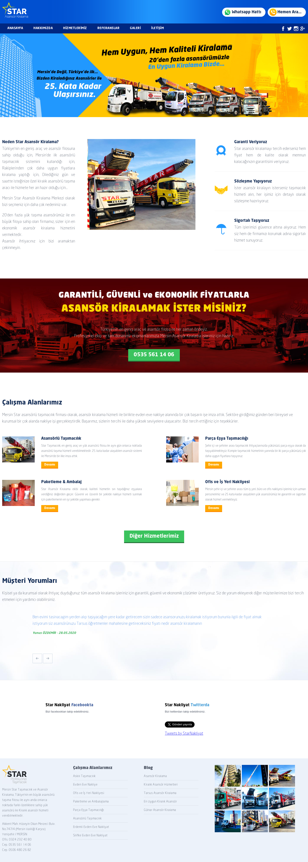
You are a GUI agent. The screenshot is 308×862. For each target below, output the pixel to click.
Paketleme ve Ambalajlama (91, 801)
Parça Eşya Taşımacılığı (88, 810)
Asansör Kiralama (155, 776)
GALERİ (135, 28)
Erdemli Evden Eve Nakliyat (91, 827)
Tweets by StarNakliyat (184, 733)
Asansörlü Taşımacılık (87, 818)
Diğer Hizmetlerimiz (154, 536)
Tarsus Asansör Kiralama (160, 793)
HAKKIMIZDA (43, 28)
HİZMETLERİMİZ (75, 28)
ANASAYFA (15, 28)
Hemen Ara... (289, 12)
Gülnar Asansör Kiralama (160, 810)
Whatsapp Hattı (246, 12)
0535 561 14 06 (154, 355)
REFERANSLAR (108, 28)
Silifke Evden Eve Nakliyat (90, 835)
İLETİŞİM (157, 28)
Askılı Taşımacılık (84, 776)
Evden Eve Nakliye (85, 784)
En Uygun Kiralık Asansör (160, 801)
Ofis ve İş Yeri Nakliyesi (88, 793)
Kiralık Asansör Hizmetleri (161, 784)
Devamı (49, 464)
